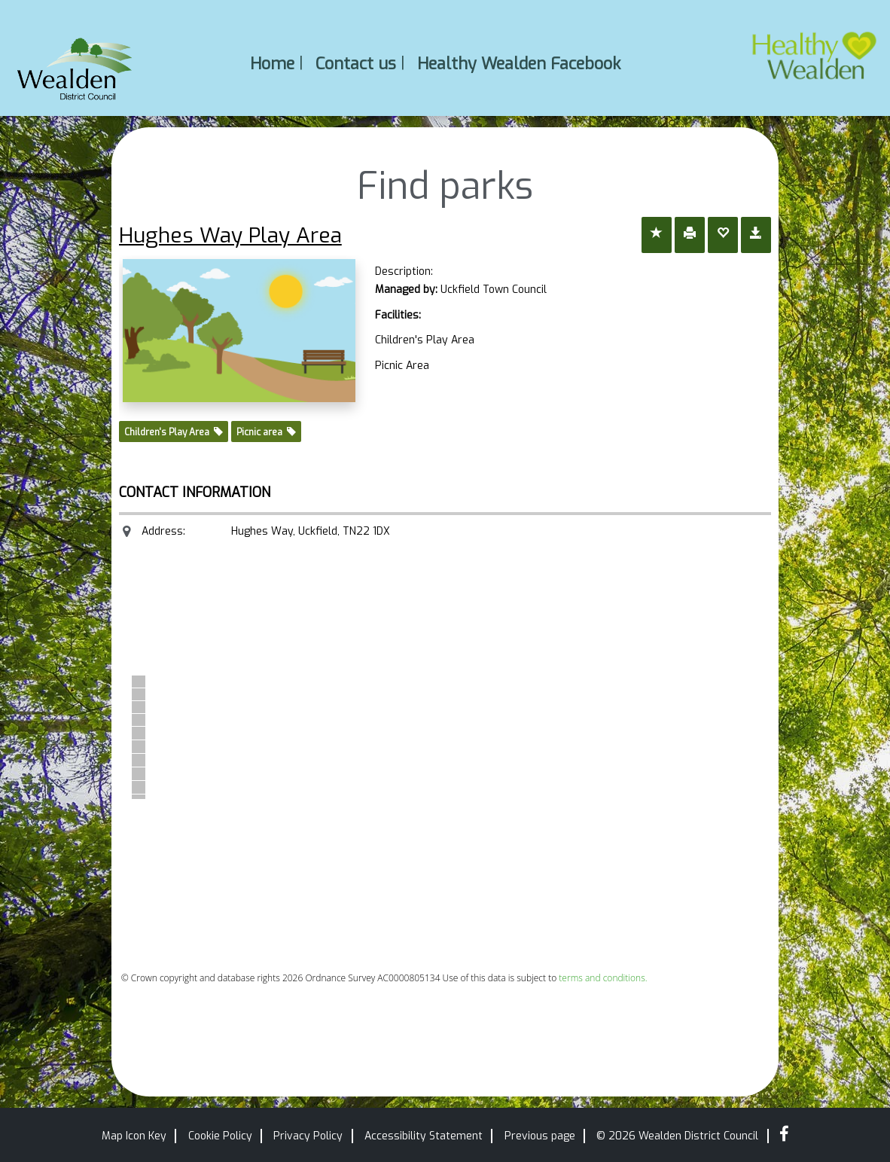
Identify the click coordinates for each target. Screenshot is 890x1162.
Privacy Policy (308, 1136)
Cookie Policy (220, 1136)
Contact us (355, 63)
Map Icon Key (134, 1136)
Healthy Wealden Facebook (518, 63)
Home (272, 63)
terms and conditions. (603, 977)
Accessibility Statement (423, 1136)
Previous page (539, 1136)
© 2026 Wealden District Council (677, 1136)
